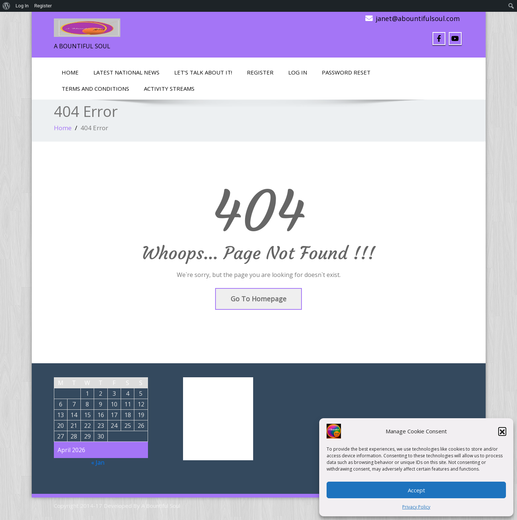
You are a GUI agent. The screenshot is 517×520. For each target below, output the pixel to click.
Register (260, 72)
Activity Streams (169, 88)
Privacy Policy (416, 507)
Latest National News (126, 72)
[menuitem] (6, 6)
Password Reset (346, 72)
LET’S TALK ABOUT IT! (203, 72)
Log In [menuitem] (22, 5)
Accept (416, 490)
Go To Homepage (258, 298)
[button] (502, 431)
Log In (297, 72)
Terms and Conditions (95, 88)
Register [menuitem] (43, 5)
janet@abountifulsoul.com (418, 18)
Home (70, 72)
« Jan (97, 462)
